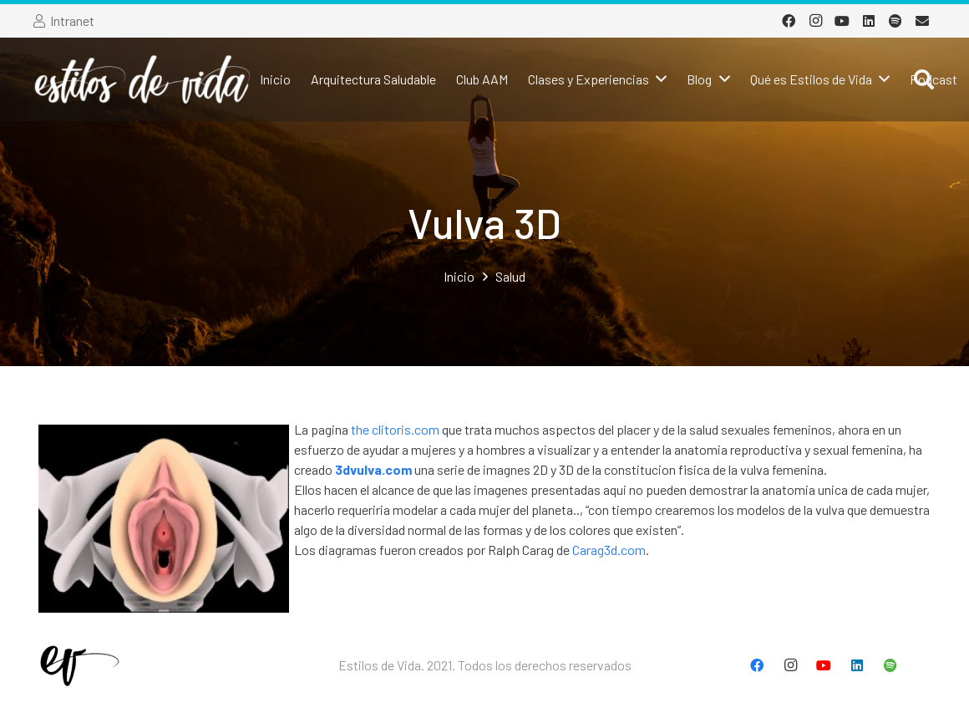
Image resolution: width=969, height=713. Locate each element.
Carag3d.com (609, 550)
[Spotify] (895, 21)
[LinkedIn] (868, 21)
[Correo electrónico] (922, 21)
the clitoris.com (395, 429)
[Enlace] (142, 79)
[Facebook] (788, 21)
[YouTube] (842, 21)
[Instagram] (815, 21)
